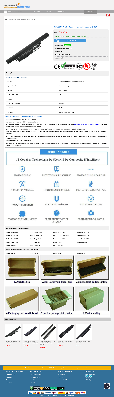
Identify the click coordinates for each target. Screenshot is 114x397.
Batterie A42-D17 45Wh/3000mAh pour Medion (87, 124)
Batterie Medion (16, 19)
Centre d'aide (90, 11)
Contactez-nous (61, 11)
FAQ (34, 380)
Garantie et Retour (64, 380)
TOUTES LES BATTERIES (15, 11)
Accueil (9, 19)
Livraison (61, 377)
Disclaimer (9, 382)
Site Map (88, 380)
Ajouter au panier (70, 40)
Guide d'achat (36, 11)
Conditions (9, 377)
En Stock (67, 45)
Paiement (62, 374)
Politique (8, 380)
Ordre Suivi (48, 11)
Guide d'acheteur (37, 374)
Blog (34, 382)
